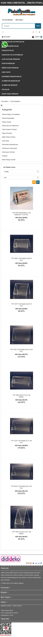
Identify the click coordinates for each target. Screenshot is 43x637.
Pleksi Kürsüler (8, 63)
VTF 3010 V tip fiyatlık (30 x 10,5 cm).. (21, 487)
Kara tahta (6, 72)
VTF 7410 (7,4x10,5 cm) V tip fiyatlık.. (21, 532)
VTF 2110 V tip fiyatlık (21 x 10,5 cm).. (21, 441)
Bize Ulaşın (19, 20)
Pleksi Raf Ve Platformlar (12, 55)
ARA (38, 26)
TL (36, 32)
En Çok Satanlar (7, 20)
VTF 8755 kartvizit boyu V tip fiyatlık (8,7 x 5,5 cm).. (21, 213)
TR (3, 32)
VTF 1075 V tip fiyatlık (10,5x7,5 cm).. (21, 305)
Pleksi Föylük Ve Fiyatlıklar (13, 42)
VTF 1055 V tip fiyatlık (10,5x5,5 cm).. (21, 259)
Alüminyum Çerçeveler (11, 81)
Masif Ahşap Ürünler (10, 94)
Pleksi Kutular (8, 50)
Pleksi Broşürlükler (10, 46)
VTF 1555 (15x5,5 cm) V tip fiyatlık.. (21, 396)
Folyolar (5, 89)
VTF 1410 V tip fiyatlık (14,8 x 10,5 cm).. (21, 350)
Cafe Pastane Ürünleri (11, 59)
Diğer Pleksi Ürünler (10, 68)
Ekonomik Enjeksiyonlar (11, 76)
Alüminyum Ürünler (9, 85)
